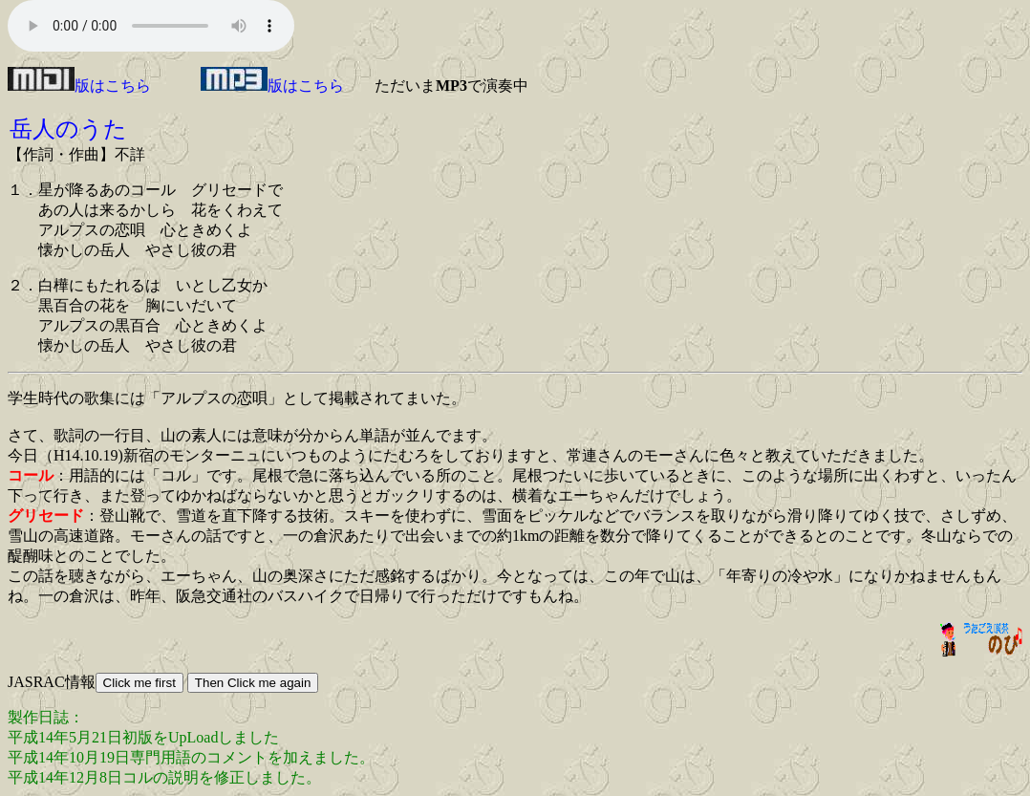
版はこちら (79, 85)
